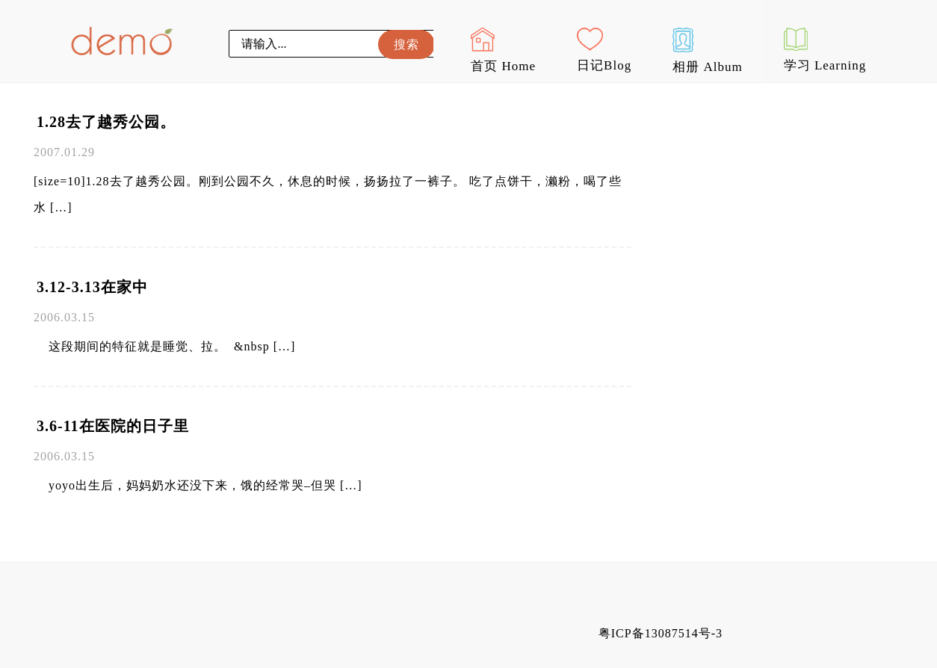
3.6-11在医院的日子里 (113, 426)
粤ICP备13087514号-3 (661, 633)
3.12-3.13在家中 (92, 287)
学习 (825, 50)
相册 (707, 51)
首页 (503, 50)
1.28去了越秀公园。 (106, 122)
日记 (604, 50)
